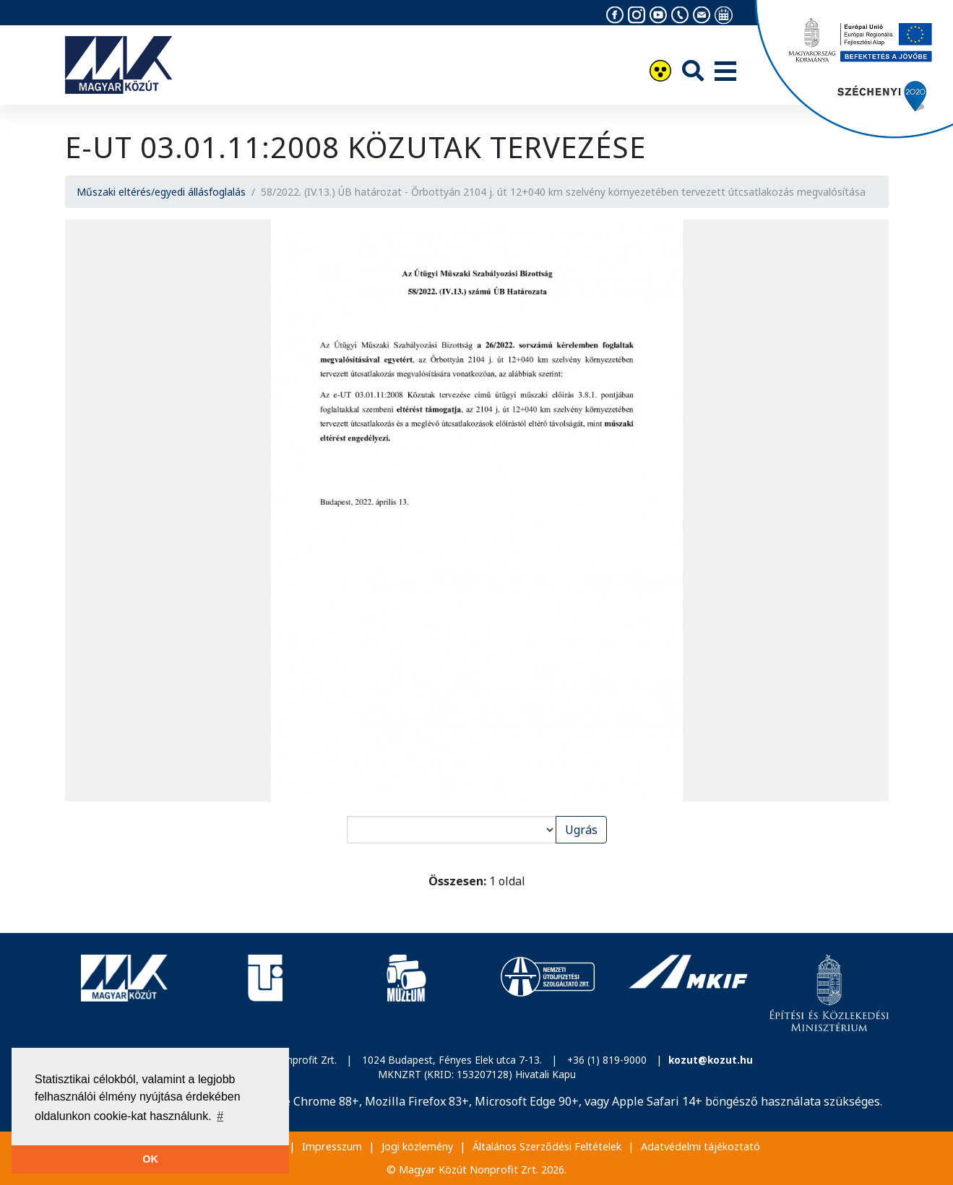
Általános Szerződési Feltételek (547, 1146)
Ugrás (581, 830)
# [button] (220, 1116)
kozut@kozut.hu (710, 1060)
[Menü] (725, 72)
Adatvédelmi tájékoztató (700, 1146)
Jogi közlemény (417, 1146)
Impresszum (332, 1146)
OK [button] (150, 1159)
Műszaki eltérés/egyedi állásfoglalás (161, 192)
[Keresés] (693, 70)
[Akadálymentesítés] (660, 72)
